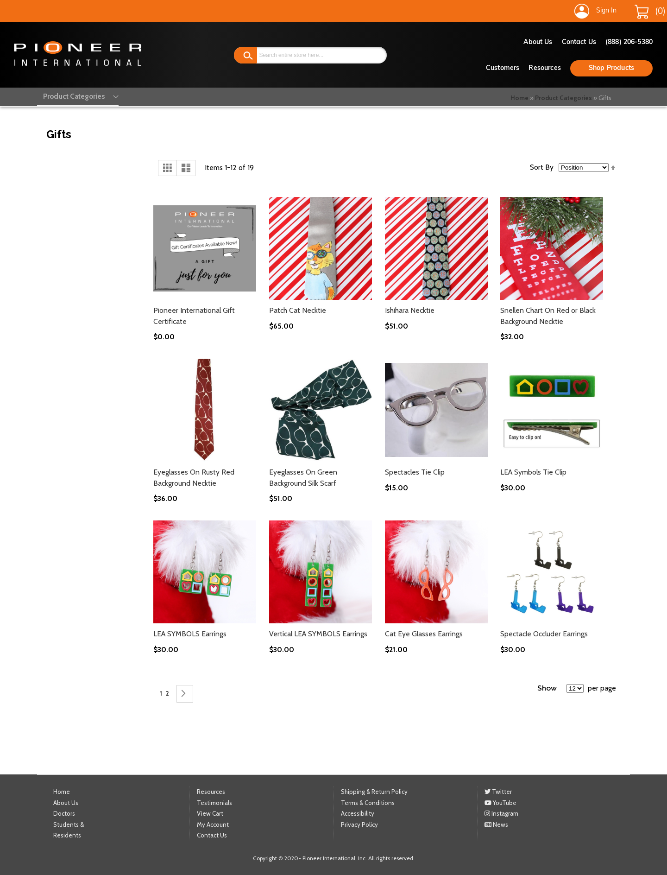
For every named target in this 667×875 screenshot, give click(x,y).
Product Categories (563, 97)
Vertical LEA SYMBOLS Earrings (318, 633)
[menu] (72, 96)
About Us (538, 42)
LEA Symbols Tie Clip (533, 472)
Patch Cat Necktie (297, 310)
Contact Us (579, 42)
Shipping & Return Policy (374, 791)
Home (519, 97)
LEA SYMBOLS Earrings (190, 633)
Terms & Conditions (368, 802)
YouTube (500, 802)
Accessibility (357, 813)
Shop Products (611, 68)
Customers (502, 68)
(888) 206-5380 (629, 42)
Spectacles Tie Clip (415, 472)
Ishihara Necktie (409, 310)
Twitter (498, 791)
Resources (544, 68)
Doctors (64, 813)
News (496, 824)
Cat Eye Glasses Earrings (424, 633)
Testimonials (214, 802)
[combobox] (310, 55)
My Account (213, 824)
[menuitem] (72, 96)
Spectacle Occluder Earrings (544, 633)
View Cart (210, 813)
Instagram (501, 813)
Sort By (542, 167)
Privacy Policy (359, 824)
